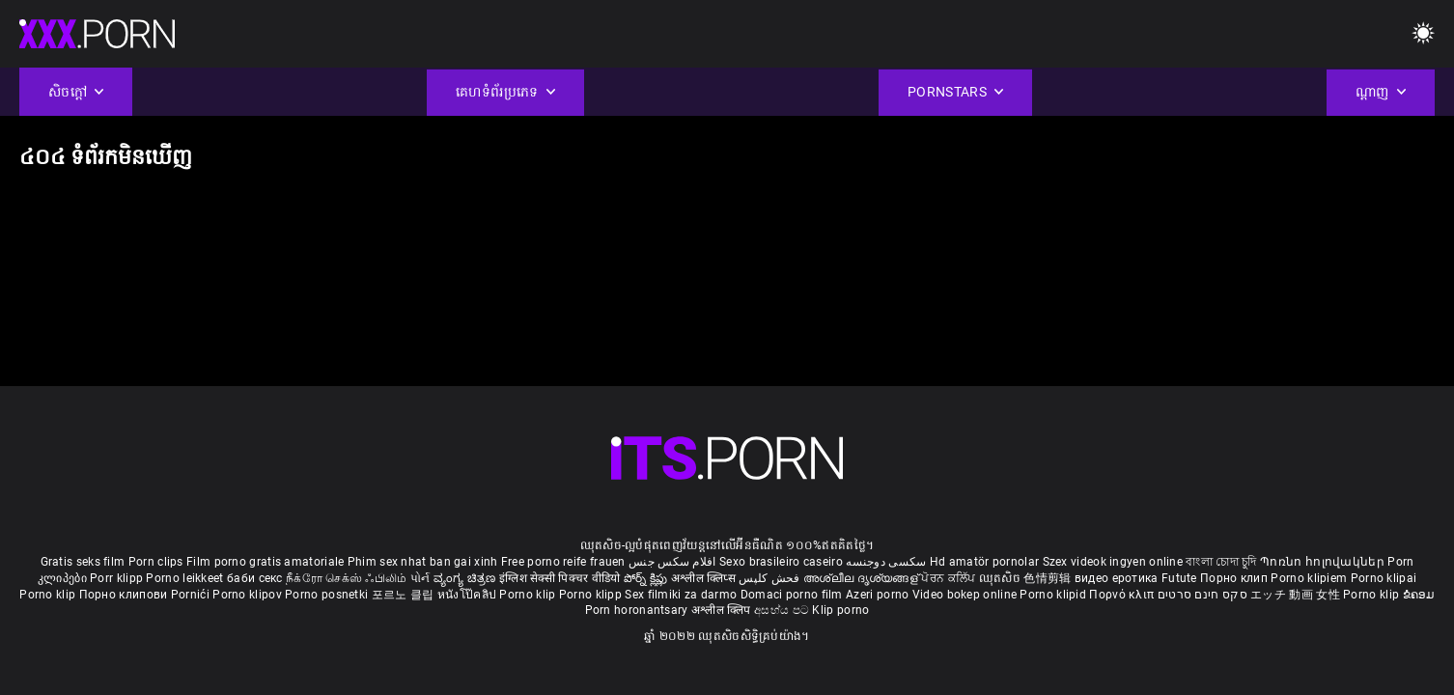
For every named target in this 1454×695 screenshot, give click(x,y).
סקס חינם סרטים (1202, 594)
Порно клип (1235, 578)
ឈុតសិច (1001, 578)
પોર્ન (420, 578)
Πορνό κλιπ (1123, 594)
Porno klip (48, 594)
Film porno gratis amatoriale (265, 562)
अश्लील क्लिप (722, 610)
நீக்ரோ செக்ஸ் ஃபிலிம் (346, 578)
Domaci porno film (792, 594)
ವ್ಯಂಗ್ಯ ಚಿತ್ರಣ (466, 578)
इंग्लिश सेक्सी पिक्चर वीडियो (560, 578)
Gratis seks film (83, 562)
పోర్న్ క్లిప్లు (647, 578)
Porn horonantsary (638, 610)
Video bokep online (964, 594)
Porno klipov (248, 594)
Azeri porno (879, 594)
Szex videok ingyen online (1113, 562)
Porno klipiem (1310, 578)
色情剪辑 (1049, 578)
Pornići (191, 594)
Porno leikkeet (186, 578)
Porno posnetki (328, 594)
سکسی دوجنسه (886, 562)
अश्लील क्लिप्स (705, 578)
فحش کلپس (771, 578)
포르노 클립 (404, 594)
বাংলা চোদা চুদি (1221, 562)
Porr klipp (118, 578)
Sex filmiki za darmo (681, 594)
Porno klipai (1384, 578)
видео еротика (1117, 578)
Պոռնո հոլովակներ (1323, 562)
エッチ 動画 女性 (1295, 594)
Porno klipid (1054, 594)
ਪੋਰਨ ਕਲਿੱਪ (949, 578)
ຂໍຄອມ (1419, 594)
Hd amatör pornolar (984, 562)
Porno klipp (592, 594)
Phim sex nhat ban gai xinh (423, 562)
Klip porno (840, 610)
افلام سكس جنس (672, 562)
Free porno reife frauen (563, 562)
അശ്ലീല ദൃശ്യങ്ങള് (862, 578)
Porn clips (157, 562)
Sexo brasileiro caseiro (781, 562)
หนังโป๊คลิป (468, 594)
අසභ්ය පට (783, 610)
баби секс (255, 578)
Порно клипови (125, 594)
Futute (1179, 578)
